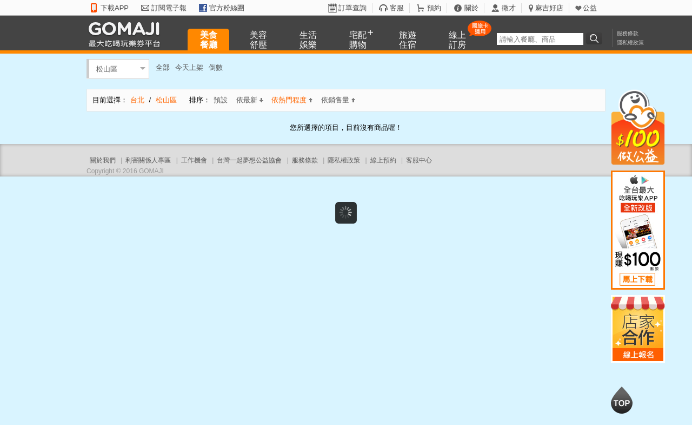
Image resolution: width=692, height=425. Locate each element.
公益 (590, 8)
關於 (471, 8)
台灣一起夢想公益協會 (249, 160)
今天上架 (189, 67)
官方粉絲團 (226, 8)
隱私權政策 (630, 42)
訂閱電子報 (169, 8)
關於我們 (103, 160)
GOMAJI (127, 34)
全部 (163, 67)
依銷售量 (338, 100)
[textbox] (540, 39)
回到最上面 (622, 400)
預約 (434, 8)
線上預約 (383, 160)
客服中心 (419, 160)
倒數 (216, 67)
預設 (221, 100)
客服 (397, 8)
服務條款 (627, 33)
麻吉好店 (549, 8)
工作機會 (194, 160)
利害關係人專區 (148, 160)
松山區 (106, 68)
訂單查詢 (352, 8)
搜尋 (596, 38)
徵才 (509, 8)
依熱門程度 (291, 100)
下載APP (115, 8)
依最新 (249, 100)
